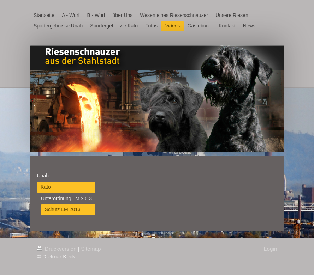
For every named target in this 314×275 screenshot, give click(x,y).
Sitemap (91, 249)
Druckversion (57, 249)
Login (270, 249)
